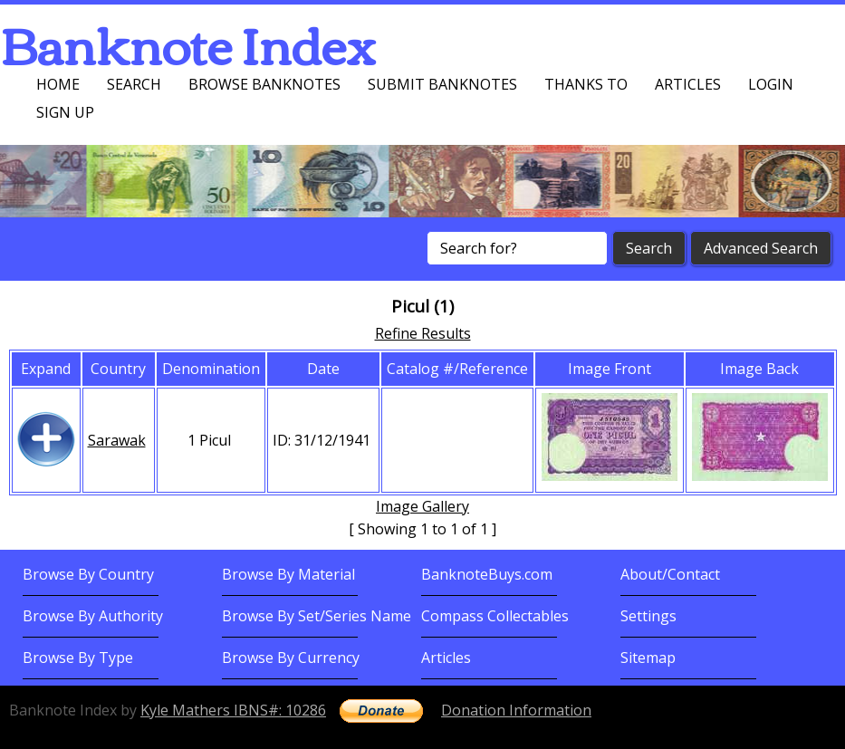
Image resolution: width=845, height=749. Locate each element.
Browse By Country (88, 574)
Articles (688, 84)
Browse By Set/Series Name (316, 616)
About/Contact (670, 574)
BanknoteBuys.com (486, 574)
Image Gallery (422, 506)
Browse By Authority (93, 616)
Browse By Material (288, 574)
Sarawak (117, 440)
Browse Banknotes (264, 84)
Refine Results (423, 333)
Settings (648, 616)
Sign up (65, 112)
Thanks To (586, 84)
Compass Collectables (495, 616)
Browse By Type (78, 657)
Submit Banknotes (442, 84)
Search (134, 84)
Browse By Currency (291, 657)
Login (770, 84)
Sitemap (648, 657)
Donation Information (516, 710)
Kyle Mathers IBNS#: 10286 (233, 710)
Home (58, 84)
